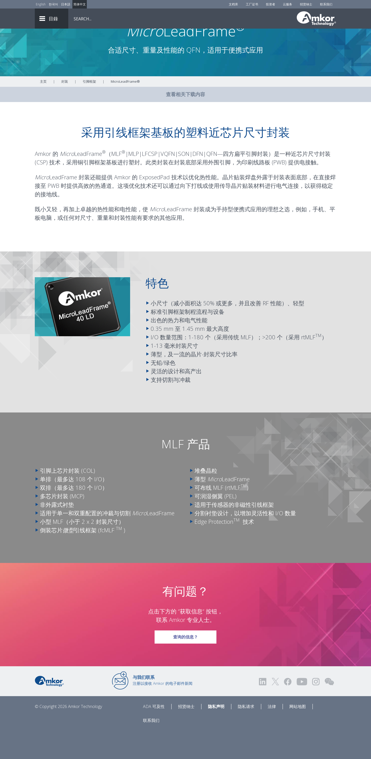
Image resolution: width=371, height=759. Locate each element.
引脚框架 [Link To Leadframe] (89, 110)
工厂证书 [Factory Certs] (252, 4)
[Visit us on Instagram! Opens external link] (316, 710)
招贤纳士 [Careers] (306, 4)
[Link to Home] (49, 709)
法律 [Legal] (272, 735)
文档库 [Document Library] (233, 4)
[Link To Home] (316, 18)
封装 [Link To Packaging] (64, 110)
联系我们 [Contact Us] (326, 4)
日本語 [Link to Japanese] (65, 4)
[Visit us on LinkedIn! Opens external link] (263, 710)
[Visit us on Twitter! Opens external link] (275, 710)
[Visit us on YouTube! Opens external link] (301, 710)
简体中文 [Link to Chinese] (79, 4)
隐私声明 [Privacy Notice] (216, 735)
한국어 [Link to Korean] (53, 4)
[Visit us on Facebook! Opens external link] (287, 710)
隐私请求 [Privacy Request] (246, 735)
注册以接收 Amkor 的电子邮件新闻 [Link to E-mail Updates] (162, 709)
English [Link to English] (41, 4)
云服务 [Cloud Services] (287, 4)
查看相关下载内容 (185, 123)
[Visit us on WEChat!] (329, 710)
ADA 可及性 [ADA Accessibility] (154, 735)
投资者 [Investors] (270, 4)
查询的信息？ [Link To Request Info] (185, 663)
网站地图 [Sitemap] (297, 735)
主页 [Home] (43, 110)
